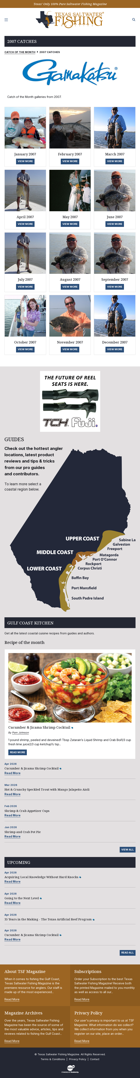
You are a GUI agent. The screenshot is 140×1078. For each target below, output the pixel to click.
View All (127, 849)
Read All (127, 952)
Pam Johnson (20, 732)
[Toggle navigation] (6, 20)
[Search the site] (134, 20)
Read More (17, 752)
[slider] (70, 72)
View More (25, 161)
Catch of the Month (19, 52)
